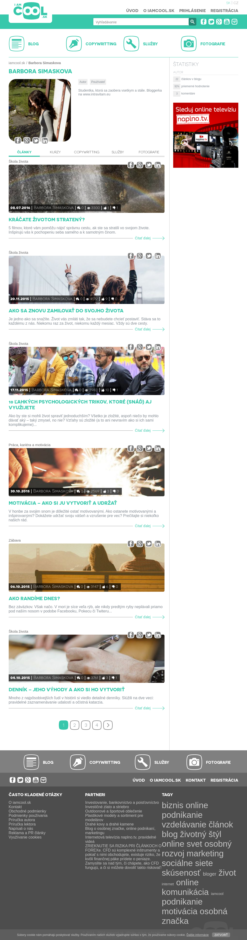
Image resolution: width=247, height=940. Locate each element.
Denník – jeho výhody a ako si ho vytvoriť (67, 689)
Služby (118, 152)
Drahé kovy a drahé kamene (109, 824)
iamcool (217, 894)
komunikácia (185, 892)
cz (235, 2)
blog (170, 834)
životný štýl (200, 834)
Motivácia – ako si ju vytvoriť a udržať (63, 503)
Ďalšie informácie (197, 935)
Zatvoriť (221, 934)
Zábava (15, 540)
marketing (205, 853)
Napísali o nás (21, 828)
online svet (182, 843)
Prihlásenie (192, 10)
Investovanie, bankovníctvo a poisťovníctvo (122, 802)
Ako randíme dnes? (34, 598)
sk (228, 2)
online (187, 882)
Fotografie (149, 152)
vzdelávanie (184, 824)
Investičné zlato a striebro (107, 807)
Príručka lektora (22, 824)
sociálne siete (187, 863)
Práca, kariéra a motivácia (29, 445)
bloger (209, 874)
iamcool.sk (17, 63)
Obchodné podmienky (27, 811)
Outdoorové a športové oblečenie (113, 811)
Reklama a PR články (27, 833)
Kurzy (55, 152)
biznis (172, 805)
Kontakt (196, 780)
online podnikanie (185, 809)
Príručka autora (22, 820)
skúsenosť (181, 872)
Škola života (18, 161)
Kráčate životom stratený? (47, 219)
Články (24, 152)
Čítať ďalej (143, 238)
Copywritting (86, 152)
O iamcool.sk (158, 10)
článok (221, 824)
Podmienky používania (28, 815)
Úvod (132, 10)
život (227, 872)
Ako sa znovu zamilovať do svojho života (66, 310)
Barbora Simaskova (54, 207)
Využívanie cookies (25, 837)
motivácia (180, 911)
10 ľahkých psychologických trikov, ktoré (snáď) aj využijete (80, 404)
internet (168, 884)
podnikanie (182, 901)
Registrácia (224, 10)
